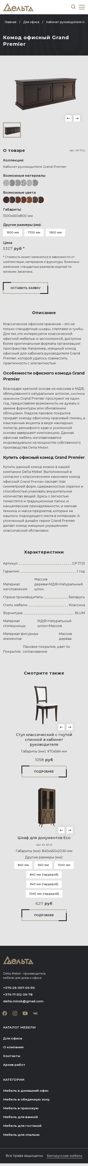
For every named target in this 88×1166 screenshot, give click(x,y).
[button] (69, 118)
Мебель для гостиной (22, 1128)
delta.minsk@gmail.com (23, 1002)
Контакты (12, 1057)
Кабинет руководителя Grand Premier (35, 167)
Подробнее (44, 771)
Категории (14, 1081)
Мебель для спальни (21, 1137)
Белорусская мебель (65, 1158)
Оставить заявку (25, 288)
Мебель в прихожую (21, 1110)
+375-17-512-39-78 (18, 995)
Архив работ (14, 1066)
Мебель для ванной (20, 1119)
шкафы (45, 329)
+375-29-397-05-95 (19, 988)
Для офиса (12, 1039)
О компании (13, 1048)
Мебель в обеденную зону (26, 1101)
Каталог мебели (19, 1028)
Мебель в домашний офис (26, 1092)
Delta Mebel (38, 447)
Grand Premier (32, 482)
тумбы (78, 329)
